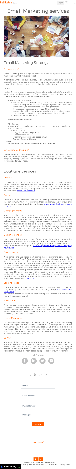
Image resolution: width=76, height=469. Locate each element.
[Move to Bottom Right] (19, 467)
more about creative (26, 191)
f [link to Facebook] (35, 459)
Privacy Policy (65, 465)
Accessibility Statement (37, 465)
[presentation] (38, 430)
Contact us (22, 465)
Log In (60, 3)
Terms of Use (52, 465)
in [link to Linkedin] (40, 459)
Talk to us (30, 278)
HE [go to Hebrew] (66, 3)
